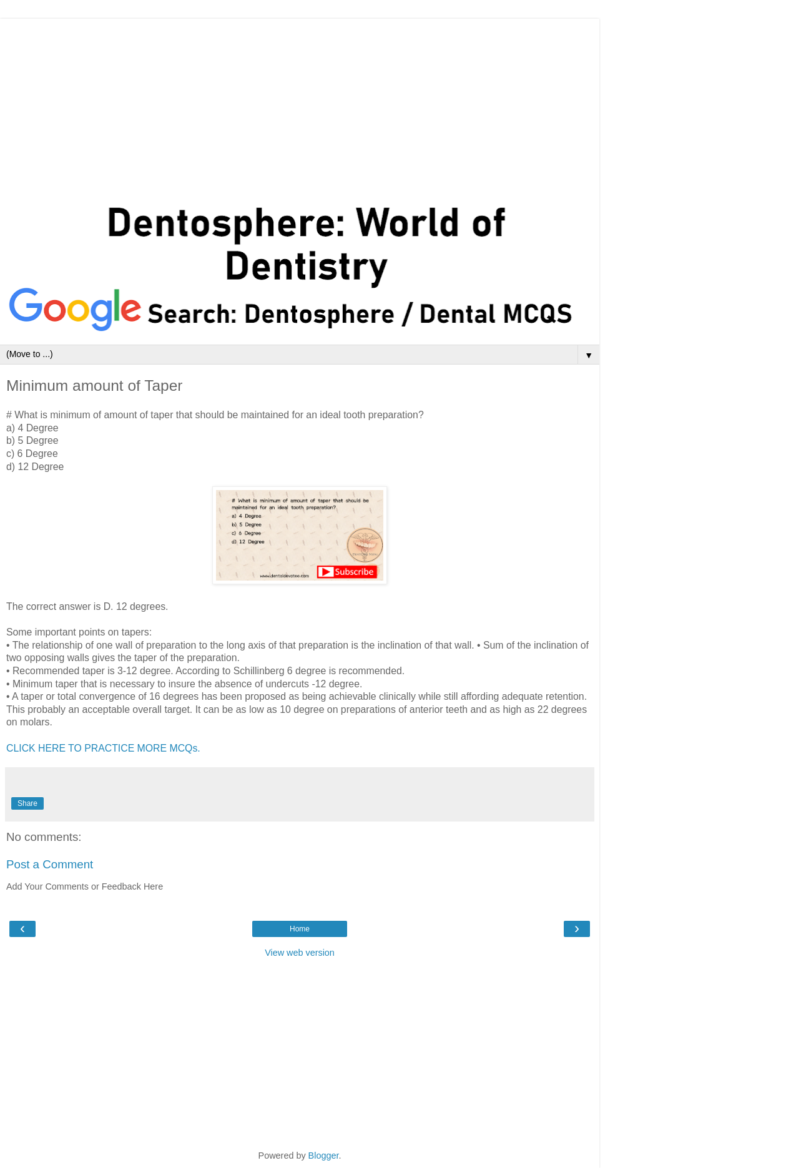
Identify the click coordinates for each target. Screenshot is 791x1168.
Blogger (323, 1156)
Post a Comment (49, 864)
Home (300, 929)
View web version (300, 953)
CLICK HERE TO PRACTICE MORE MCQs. (103, 748)
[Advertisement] (299, 106)
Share (27, 803)
